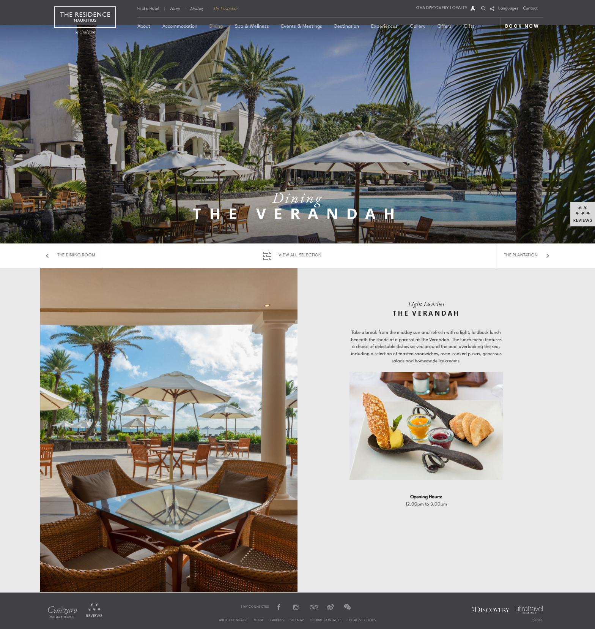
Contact (530, 8)
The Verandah (225, 8)
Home (175, 8)
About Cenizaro (233, 620)
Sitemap (297, 620)
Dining (196, 8)
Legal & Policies (362, 620)
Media (259, 620)
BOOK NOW (522, 26)
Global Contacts (326, 620)
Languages (508, 8)
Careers (277, 620)
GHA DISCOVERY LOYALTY (442, 8)
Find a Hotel (148, 9)
